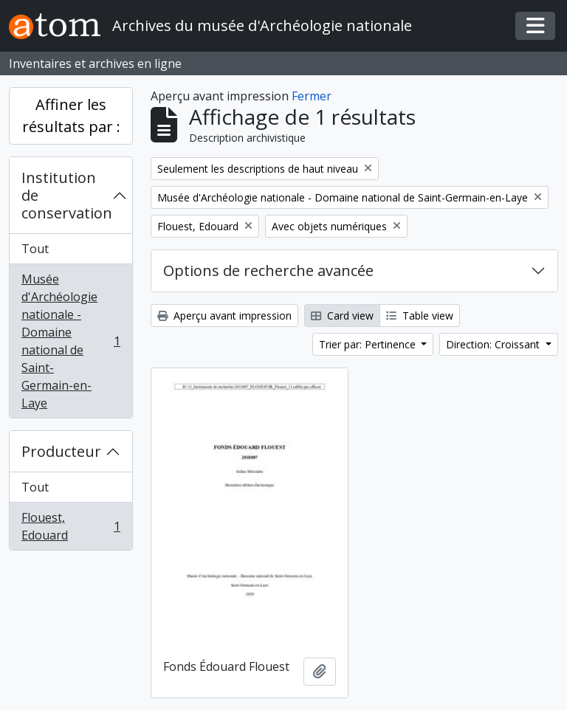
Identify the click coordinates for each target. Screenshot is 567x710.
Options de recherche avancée (268, 270)
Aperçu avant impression (224, 316)
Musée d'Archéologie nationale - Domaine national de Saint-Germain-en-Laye (70, 341)
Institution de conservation (66, 195)
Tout (35, 249)
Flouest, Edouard (70, 526)
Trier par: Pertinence (369, 344)
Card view (342, 316)
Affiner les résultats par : (71, 115)
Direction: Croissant (494, 344)
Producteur (61, 451)
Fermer (311, 96)
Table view (419, 316)
